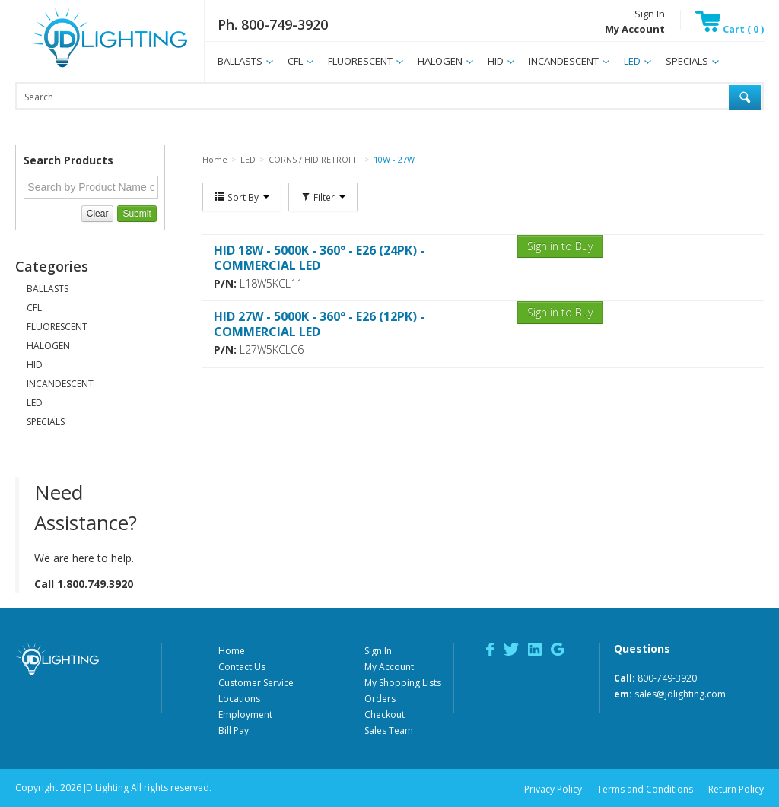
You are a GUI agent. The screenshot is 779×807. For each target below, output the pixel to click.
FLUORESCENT (360, 61)
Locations (239, 698)
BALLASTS (240, 61)
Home (231, 650)
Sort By (242, 197)
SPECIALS (687, 61)
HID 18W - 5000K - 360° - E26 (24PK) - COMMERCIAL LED (319, 258)
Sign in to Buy (560, 246)
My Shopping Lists (402, 682)
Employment (245, 714)
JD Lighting (90, 67)
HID (496, 61)
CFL (295, 61)
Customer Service (256, 682)
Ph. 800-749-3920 (273, 24)
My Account (389, 666)
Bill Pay (233, 730)
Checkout (384, 714)
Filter (322, 197)
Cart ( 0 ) (729, 29)
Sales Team (388, 730)
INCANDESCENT (564, 61)
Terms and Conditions (645, 789)
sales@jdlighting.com (680, 694)
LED (632, 61)
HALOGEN (440, 61)
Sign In (649, 14)
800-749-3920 (667, 678)
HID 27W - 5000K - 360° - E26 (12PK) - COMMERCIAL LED (319, 324)
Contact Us (241, 666)
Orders (380, 698)
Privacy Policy (553, 789)
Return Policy (736, 789)
